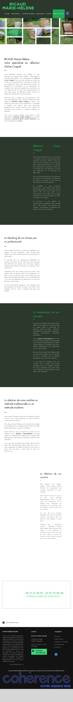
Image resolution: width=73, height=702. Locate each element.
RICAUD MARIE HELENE (15, 670)
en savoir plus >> (16, 664)
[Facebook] (56, 654)
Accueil (57, 636)
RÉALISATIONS (59, 644)
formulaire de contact (43, 596)
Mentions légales (29, 670)
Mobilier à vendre (61, 641)
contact (58, 647)
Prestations (59, 639)
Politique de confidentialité (54, 670)
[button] (36, 622)
